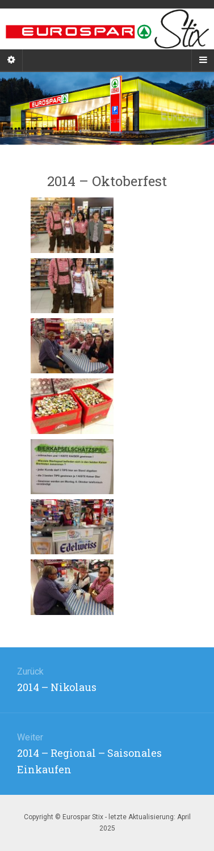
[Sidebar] (11, 60)
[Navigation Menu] (202, 60)
